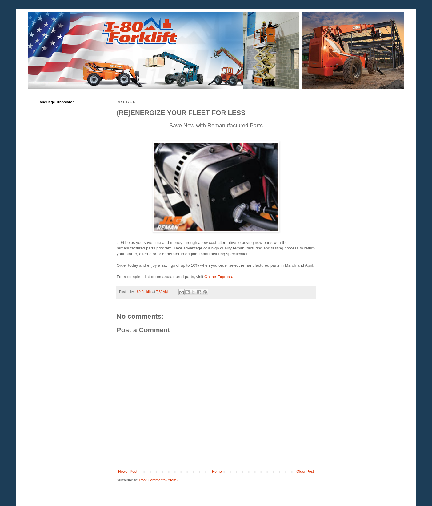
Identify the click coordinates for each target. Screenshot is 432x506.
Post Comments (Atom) (158, 480)
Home (217, 471)
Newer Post (127, 471)
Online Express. (218, 276)
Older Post (305, 471)
